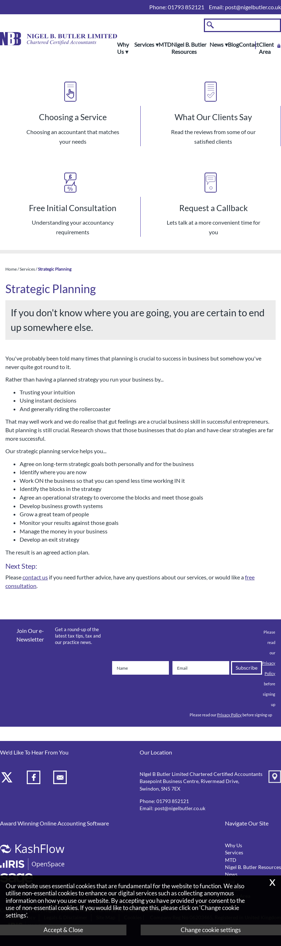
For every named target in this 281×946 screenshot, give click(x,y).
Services (144, 44)
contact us (35, 577)
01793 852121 (172, 801)
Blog (233, 44)
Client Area (266, 48)
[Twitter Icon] (7, 779)
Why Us (123, 48)
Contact (249, 44)
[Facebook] (34, 779)
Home (11, 269)
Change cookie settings (211, 930)
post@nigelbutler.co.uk (253, 7)
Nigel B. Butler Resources (188, 48)
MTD (165, 44)
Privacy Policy (229, 714)
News (217, 44)
